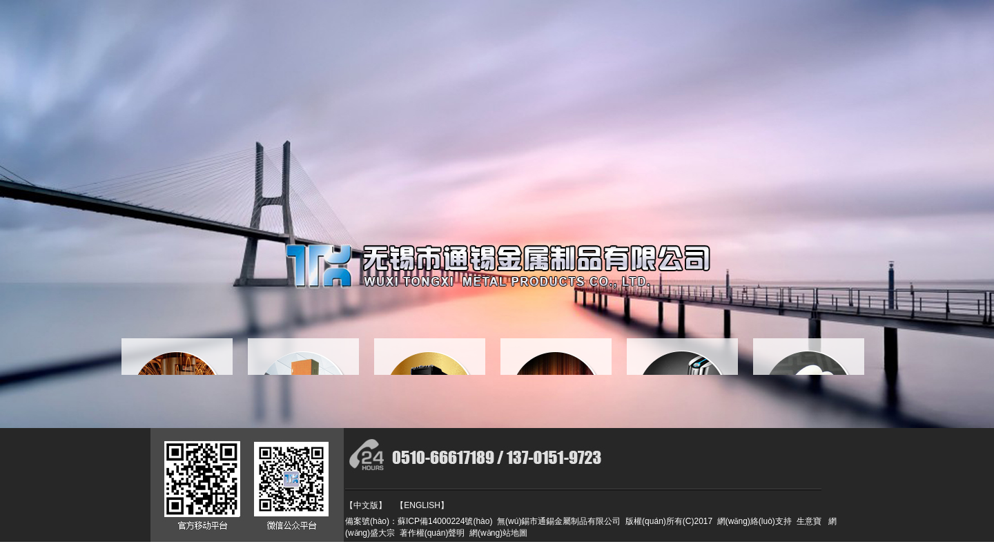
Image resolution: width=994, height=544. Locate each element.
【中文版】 (366, 505)
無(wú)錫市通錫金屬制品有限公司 (559, 521)
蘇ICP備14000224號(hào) (445, 521)
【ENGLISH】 (422, 505)
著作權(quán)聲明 (430, 533)
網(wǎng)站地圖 (496, 533)
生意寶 (809, 521)
